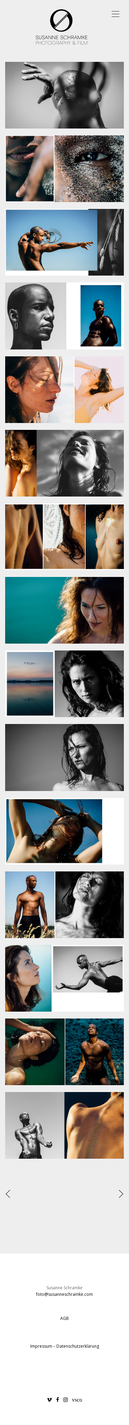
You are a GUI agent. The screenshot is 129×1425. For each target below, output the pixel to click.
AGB (64, 1318)
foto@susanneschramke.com (64, 1294)
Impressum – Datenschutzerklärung (64, 1346)
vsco (77, 1400)
